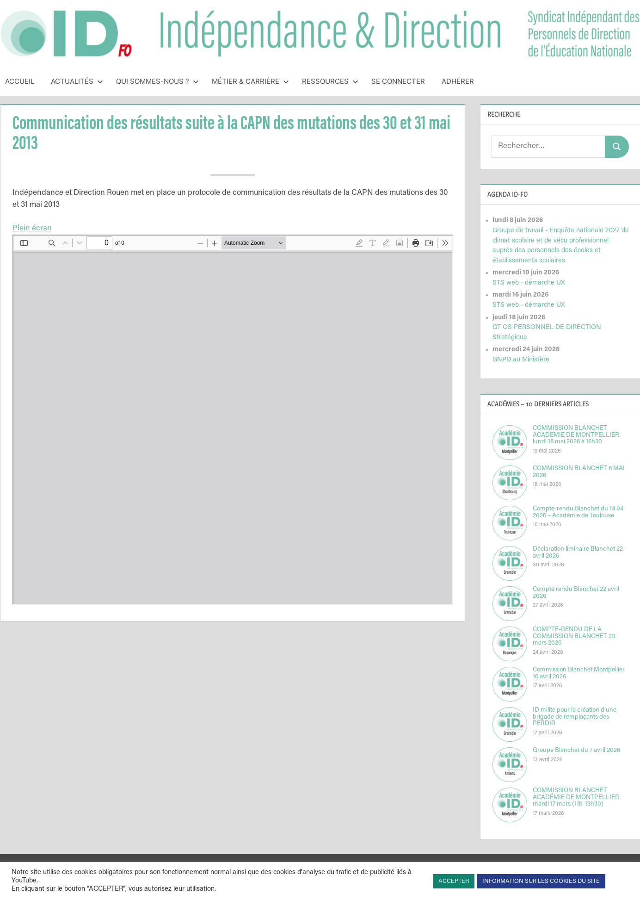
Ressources (330, 81)
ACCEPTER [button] (453, 881)
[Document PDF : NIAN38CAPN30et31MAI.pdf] (232, 420)
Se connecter (398, 81)
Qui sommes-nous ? (157, 81)
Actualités (77, 81)
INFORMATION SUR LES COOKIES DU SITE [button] (541, 881)
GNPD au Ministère (520, 359)
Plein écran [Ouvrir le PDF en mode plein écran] (32, 229)
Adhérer (458, 81)
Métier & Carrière (250, 81)
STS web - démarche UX (528, 282)
